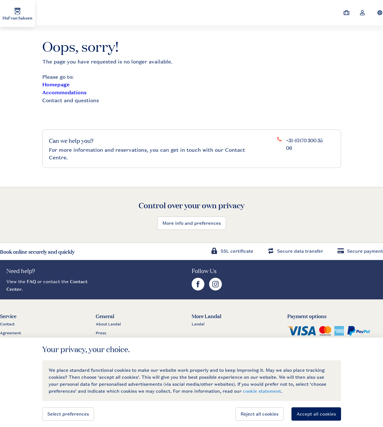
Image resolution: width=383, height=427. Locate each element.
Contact (7, 324)
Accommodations (64, 92)
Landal (198, 324)
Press (101, 333)
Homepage (56, 84)
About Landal (108, 324)
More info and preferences (191, 223)
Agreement (10, 333)
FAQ (31, 281)
